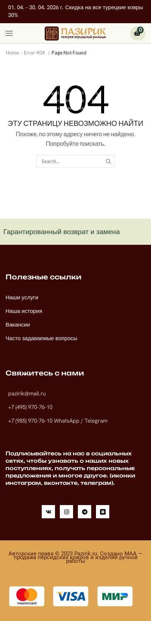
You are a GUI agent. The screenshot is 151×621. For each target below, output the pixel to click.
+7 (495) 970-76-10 (30, 407)
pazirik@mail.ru (27, 393)
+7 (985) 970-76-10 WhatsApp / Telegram (57, 420)
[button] (9, 33)
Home (12, 53)
